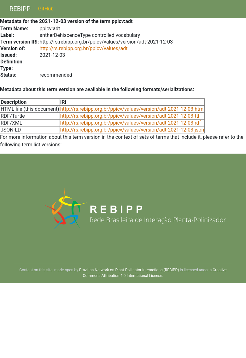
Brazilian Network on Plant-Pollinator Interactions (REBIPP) (129, 270)
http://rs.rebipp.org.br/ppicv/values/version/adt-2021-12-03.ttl (129, 116)
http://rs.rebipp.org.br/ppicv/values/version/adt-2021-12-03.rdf (130, 123)
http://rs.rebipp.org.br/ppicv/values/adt (84, 48)
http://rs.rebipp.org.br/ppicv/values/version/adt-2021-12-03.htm (132, 109)
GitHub (46, 9)
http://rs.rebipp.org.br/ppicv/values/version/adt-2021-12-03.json (132, 130)
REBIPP (20, 9)
